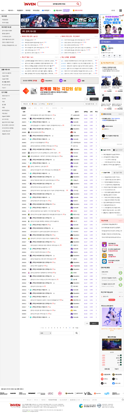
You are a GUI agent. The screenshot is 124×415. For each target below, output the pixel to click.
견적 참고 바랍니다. (39, 122)
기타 (62, 108)
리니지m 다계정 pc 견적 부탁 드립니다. (43, 279)
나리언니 (75, 166)
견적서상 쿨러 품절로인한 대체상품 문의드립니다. (47, 214)
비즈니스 (36, 400)
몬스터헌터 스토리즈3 (8, 125)
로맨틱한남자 (77, 142)
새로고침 (119, 144)
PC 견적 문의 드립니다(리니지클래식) (43, 238)
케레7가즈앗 (76, 125)
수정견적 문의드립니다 (39, 252)
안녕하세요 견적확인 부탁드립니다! (42, 146)
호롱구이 (75, 245)
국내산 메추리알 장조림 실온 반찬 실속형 (112, 237)
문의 (35, 108)
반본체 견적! (36, 132)
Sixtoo (75, 310)
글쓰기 (94, 99)
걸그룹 (4, 104)
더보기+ (57, 36)
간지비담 (75, 190)
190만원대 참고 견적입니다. (42, 183)
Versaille (75, 156)
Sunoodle (75, 122)
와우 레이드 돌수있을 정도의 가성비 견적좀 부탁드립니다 (49, 190)
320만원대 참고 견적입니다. (42, 293)
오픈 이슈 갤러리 (6, 73)
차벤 (3, 101)
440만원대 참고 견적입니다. (42, 118)
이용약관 (43, 400)
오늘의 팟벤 (5, 79)
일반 (29, 108)
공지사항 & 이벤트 (7, 30)
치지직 (4, 98)
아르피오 (75, 153)
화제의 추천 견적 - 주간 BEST (71, 36)
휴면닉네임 (76, 214)
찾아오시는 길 (86, 400)
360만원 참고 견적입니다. (41, 228)
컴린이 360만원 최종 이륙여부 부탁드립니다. (45, 245)
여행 (3, 107)
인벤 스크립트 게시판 (8, 42)
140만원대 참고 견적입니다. (42, 149)
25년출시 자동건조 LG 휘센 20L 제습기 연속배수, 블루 (112, 234)
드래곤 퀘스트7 (6, 131)
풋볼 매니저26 (6, 134)
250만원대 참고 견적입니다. (42, 218)
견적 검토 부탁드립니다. (39, 314)
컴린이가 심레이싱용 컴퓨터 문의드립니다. (44, 231)
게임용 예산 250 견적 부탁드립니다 (42, 259)
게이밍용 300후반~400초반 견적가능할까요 (45, 221)
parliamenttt (76, 115)
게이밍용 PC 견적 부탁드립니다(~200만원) (44, 170)
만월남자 (75, 180)
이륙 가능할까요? (37, 266)
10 (73, 327)
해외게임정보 (5, 110)
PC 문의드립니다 (37, 286)
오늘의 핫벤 (5, 76)
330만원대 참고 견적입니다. (42, 204)
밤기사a (75, 146)
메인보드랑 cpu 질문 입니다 (40, 187)
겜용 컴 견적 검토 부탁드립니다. (41, 115)
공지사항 (94, 400)
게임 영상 (4, 113)
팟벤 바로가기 (6, 95)
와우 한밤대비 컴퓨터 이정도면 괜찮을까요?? (45, 300)
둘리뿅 (75, 279)
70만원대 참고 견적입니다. (41, 129)
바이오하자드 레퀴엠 (7, 128)
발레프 (75, 259)
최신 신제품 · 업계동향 (68, 57)
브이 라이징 (5, 119)
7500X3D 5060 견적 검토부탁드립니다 (43, 180)
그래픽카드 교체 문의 (38, 166)
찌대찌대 (75, 231)
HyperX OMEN (6, 116)
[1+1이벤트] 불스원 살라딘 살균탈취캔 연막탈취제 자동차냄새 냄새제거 (112, 227)
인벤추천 (54, 108)
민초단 (75, 211)
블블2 (74, 170)
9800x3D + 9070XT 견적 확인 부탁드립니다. (45, 156)
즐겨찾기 (51, 104)
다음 (76, 327)
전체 (23, 108)
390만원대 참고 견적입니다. (42, 159)
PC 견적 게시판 (6, 84)
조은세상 (75, 238)
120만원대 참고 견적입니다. (42, 242)
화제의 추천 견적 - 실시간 (30, 36)
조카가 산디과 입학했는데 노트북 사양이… (44, 153)
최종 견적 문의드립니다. (39, 200)
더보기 (117, 369)
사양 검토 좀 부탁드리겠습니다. (41, 310)
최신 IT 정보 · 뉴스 (27, 57)
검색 (77, 333)
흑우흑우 (75, 286)
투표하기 (111, 300)
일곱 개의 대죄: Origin (8, 122)
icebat (74, 272)
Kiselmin (75, 200)
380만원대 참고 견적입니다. (42, 283)
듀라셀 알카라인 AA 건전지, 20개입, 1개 (112, 231)
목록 (87, 99)
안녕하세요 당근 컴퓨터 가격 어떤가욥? (44, 211)
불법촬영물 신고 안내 (75, 400)
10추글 (43, 104)
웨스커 (75, 221)
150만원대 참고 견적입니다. (42, 269)
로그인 (113, 10)
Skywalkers (76, 118)
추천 (41, 108)
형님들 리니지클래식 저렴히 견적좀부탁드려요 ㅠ (46, 125)
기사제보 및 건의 (6, 36)
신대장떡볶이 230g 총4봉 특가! (109, 224)
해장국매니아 (77, 300)
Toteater (75, 187)
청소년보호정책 (63, 400)
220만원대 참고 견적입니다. (42, 194)
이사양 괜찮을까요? (38, 142)
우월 (74, 132)
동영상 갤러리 (6, 33)
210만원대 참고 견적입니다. (42, 177)
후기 (47, 108)
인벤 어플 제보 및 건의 (8, 39)
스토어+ (120, 63)
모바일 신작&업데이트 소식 (9, 45)
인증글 (35, 104)
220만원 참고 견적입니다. (41, 135)
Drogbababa (76, 266)
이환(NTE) (110, 48)
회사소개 (29, 400)
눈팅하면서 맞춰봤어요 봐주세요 (42, 272)
